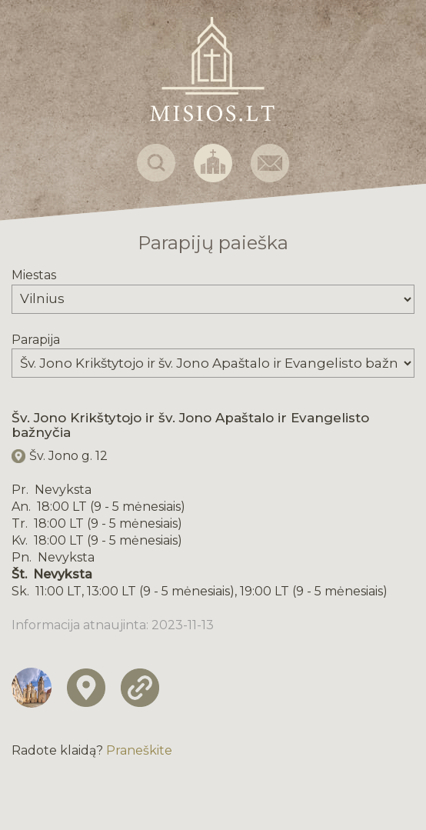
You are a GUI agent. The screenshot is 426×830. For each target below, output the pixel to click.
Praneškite (139, 750)
